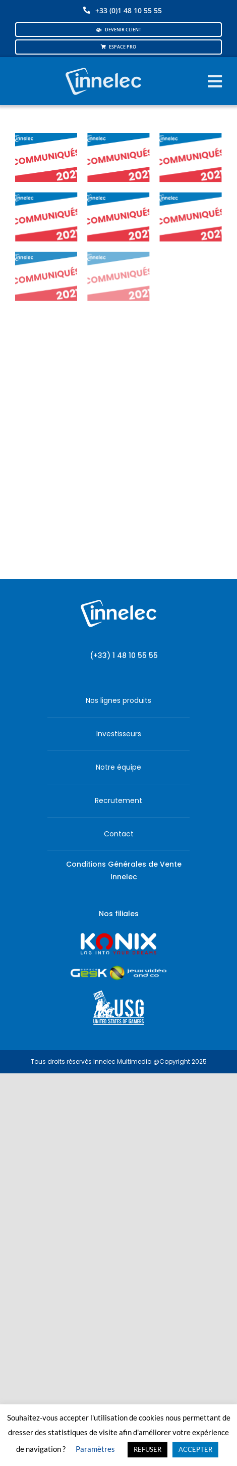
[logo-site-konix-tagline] (118, 936)
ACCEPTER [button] (195, 1449)
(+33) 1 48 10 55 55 (124, 655)
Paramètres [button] (95, 1448)
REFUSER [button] (147, 1449)
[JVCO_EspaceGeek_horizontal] (118, 969)
